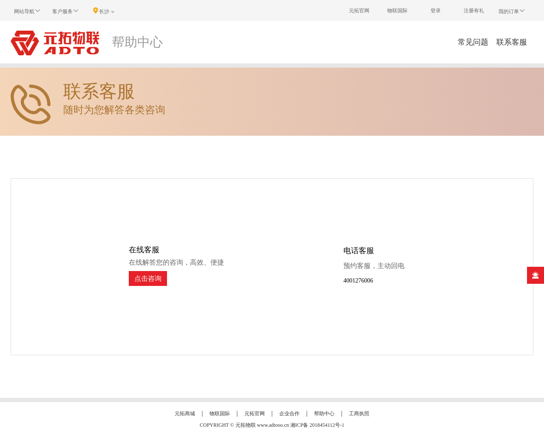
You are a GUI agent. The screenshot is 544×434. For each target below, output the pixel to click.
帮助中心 (324, 414)
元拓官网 (359, 11)
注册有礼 (474, 11)
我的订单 (512, 10)
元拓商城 (185, 414)
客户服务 (65, 10)
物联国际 (397, 11)
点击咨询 (148, 278)
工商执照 (359, 414)
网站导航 (27, 10)
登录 (436, 11)
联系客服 (511, 42)
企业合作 (289, 414)
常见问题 (473, 42)
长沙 (104, 10)
